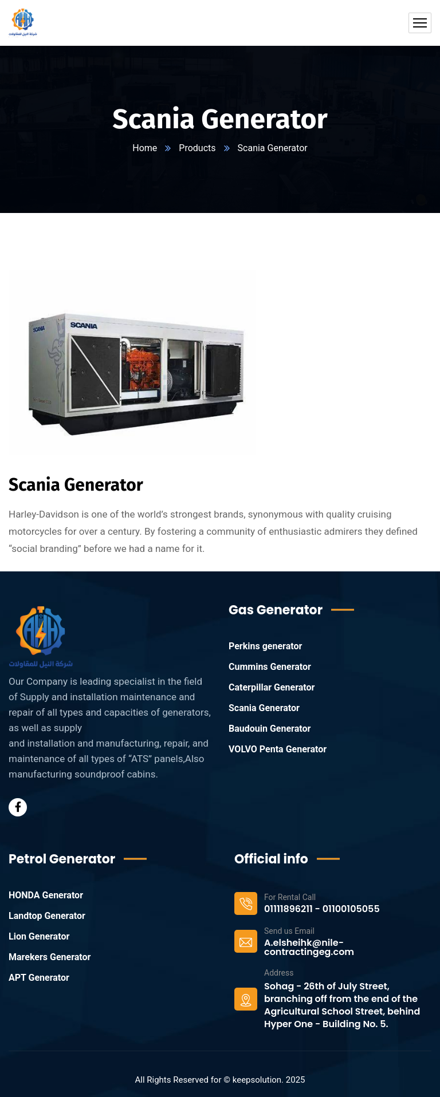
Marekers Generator (50, 957)
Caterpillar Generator (272, 687)
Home (144, 148)
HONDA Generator (46, 895)
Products (197, 148)
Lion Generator (39, 936)
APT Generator (39, 977)
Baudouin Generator (270, 728)
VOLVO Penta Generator (278, 749)
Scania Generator (264, 708)
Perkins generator (265, 646)
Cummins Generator (270, 666)
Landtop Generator (47, 915)
